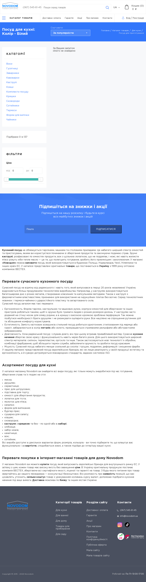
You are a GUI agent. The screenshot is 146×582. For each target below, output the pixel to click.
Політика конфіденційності (97, 538)
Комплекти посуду (17, 92)
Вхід (128, 18)
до (27, 171)
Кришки (11, 96)
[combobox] (118, 7)
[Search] (107, 7)
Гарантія (69, 18)
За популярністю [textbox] (63, 33)
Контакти (107, 18)
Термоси (11, 110)
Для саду (61, 534)
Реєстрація (138, 18)
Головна (105, 30)
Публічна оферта (96, 545)
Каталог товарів (120, 30)
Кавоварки (12, 78)
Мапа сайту (93, 550)
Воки (9, 64)
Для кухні (136, 30)
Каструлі (11, 82)
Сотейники (12, 106)
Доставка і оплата (51, 18)
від (8, 171)
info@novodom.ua (127, 516)
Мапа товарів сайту (98, 556)
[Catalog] (17, 18)
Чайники (11, 120)
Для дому (61, 521)
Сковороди (13, 101)
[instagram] (119, 524)
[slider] (6, 179)
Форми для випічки (17, 115)
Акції (79, 18)
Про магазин (92, 18)
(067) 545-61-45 (32, 7)
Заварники (12, 73)
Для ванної (62, 515)
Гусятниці (12, 69)
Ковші (10, 87)
